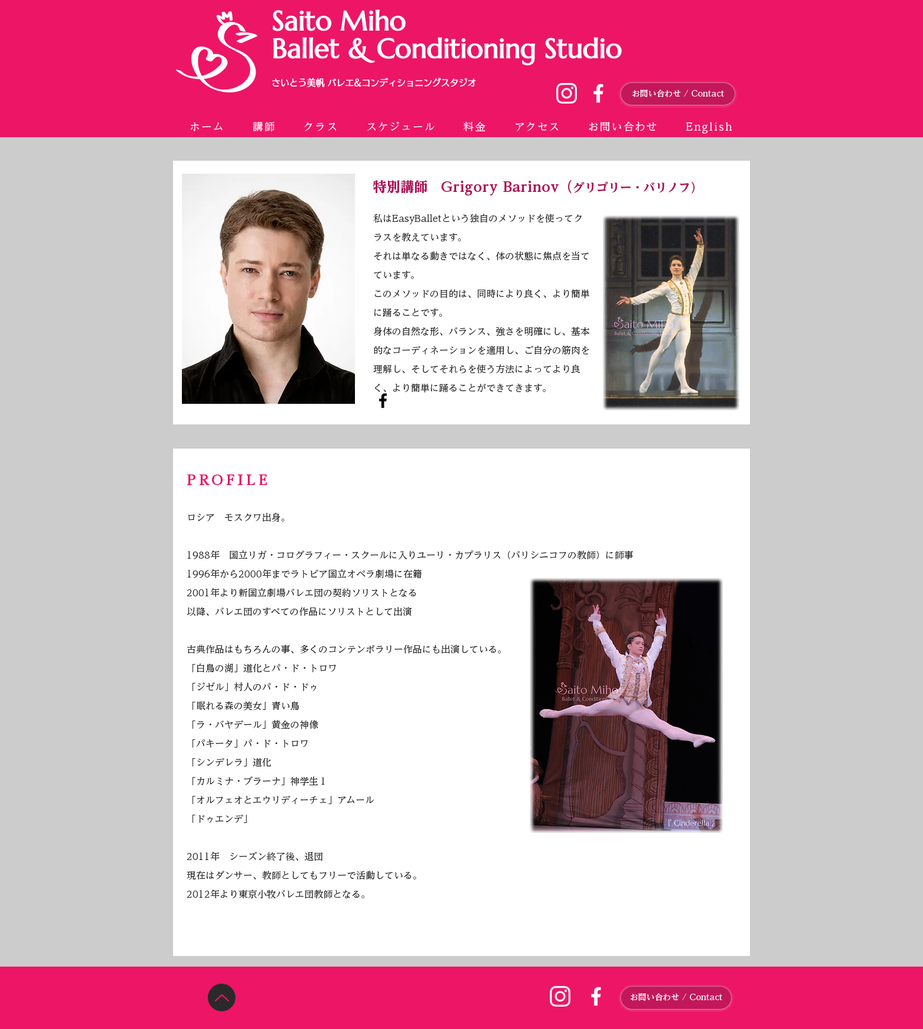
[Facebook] (383, 400)
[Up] (221, 997)
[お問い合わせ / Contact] (677, 93)
